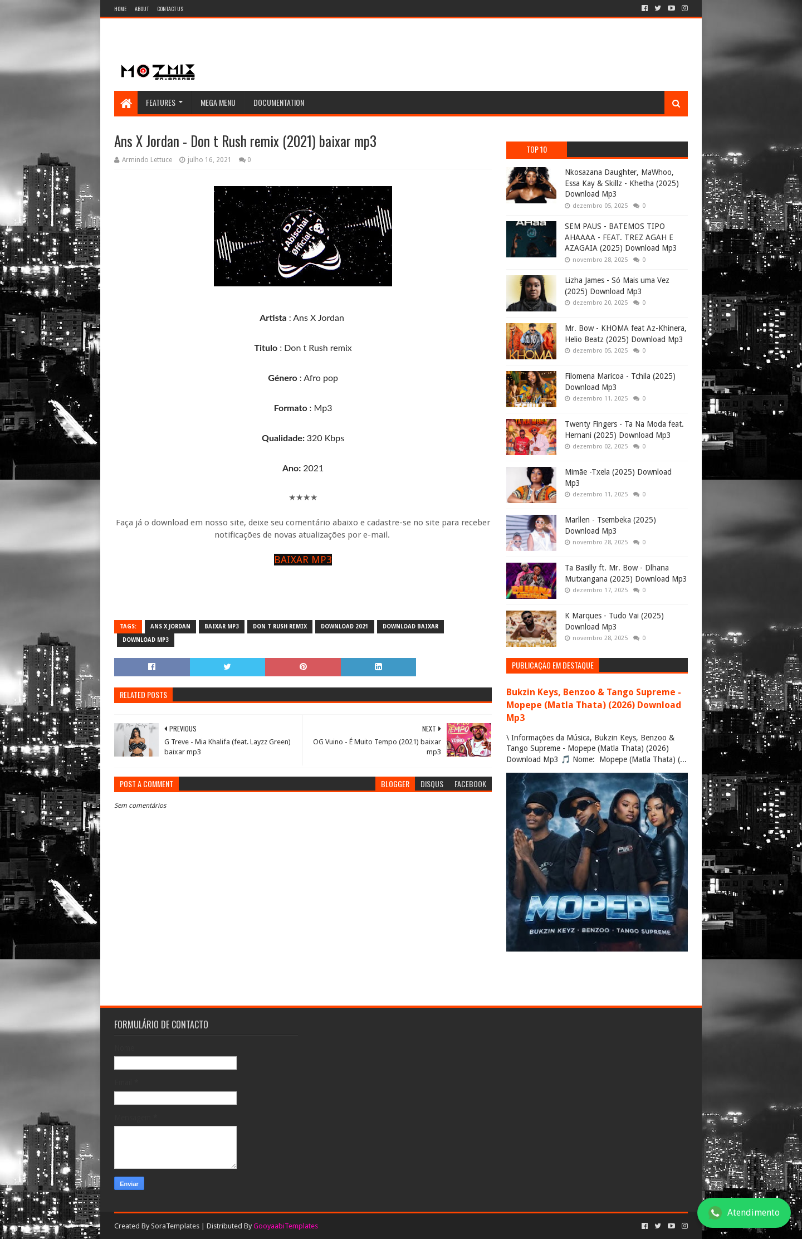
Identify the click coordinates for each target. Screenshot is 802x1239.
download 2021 (345, 626)
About (142, 8)
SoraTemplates (175, 1226)
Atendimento (744, 1213)
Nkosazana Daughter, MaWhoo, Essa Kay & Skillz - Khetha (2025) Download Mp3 (622, 183)
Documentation (278, 102)
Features (160, 102)
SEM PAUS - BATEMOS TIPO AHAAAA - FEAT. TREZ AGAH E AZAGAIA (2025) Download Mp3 (621, 237)
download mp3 (146, 640)
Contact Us (170, 8)
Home (120, 8)
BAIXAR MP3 (303, 559)
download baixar (410, 626)
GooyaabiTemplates (285, 1226)
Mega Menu (218, 102)
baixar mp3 (221, 626)
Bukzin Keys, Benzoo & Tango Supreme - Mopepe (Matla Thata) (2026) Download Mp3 (593, 705)
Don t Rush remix (280, 626)
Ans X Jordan (170, 626)
